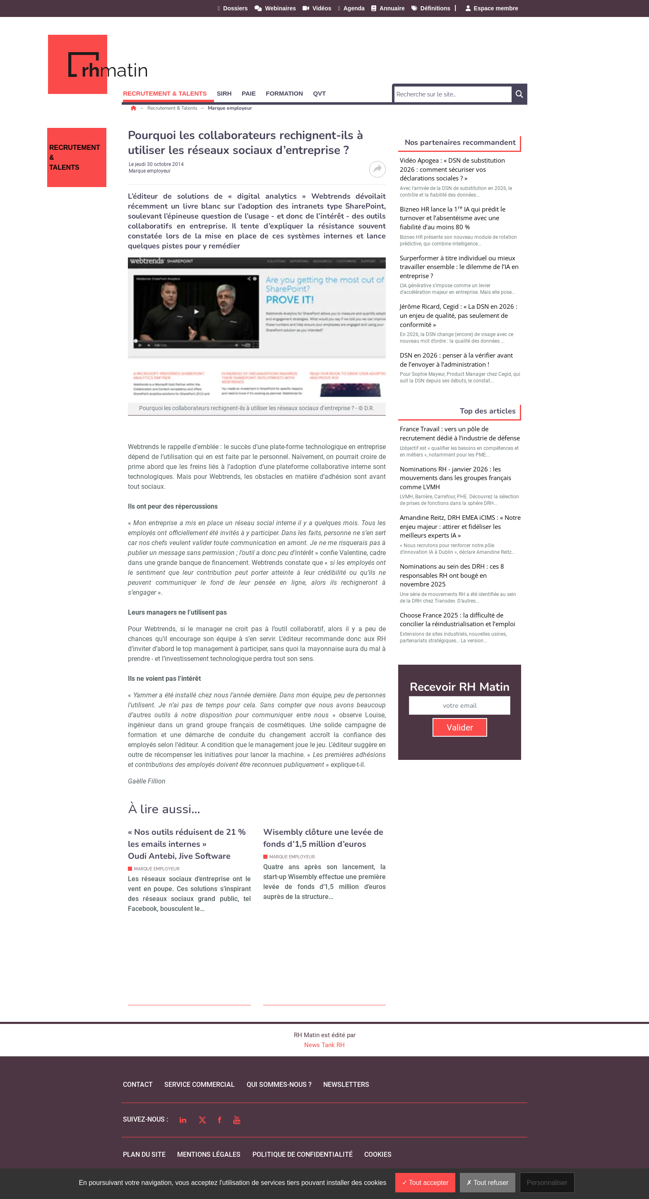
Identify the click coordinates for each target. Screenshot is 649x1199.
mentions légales (208, 1154)
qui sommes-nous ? (279, 1084)
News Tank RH (324, 1045)
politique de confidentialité (302, 1154)
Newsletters (346, 1084)
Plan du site (144, 1154)
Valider (460, 728)
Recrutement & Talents (173, 108)
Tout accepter (425, 1182)
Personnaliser (547, 1182)
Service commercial (199, 1084)
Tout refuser (487, 1182)
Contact (138, 1084)
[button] (168, 92)
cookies (378, 1154)
